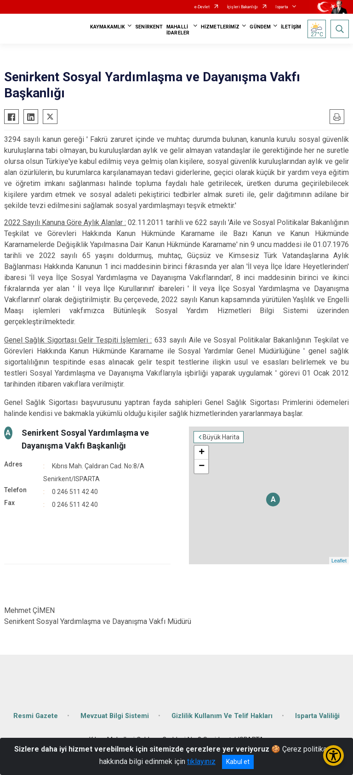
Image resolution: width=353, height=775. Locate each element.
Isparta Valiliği (317, 716)
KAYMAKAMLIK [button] (107, 27)
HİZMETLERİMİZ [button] (220, 27)
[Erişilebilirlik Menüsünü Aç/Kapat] (333, 755)
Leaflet (339, 560)
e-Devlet (202, 7)
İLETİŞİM (291, 27)
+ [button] (202, 453)
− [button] (202, 466)
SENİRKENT (149, 27)
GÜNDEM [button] (260, 27)
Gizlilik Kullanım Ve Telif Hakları (222, 716)
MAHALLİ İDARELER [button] (177, 30)
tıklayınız (201, 761)
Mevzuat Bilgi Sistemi (114, 716)
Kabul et (238, 761)
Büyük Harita (221, 437)
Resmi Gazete (35, 716)
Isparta (281, 7)
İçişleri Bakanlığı (242, 7)
